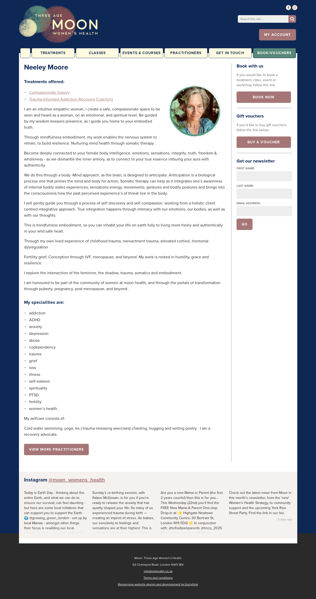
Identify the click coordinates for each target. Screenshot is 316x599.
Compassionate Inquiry (49, 92)
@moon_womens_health (77, 479)
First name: (246, 168)
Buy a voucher (263, 142)
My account (277, 34)
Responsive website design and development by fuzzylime (158, 584)
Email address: (249, 203)
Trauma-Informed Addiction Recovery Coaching (71, 99)
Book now (264, 97)
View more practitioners (56, 449)
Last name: (245, 186)
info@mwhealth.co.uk (158, 571)
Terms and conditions (158, 577)
